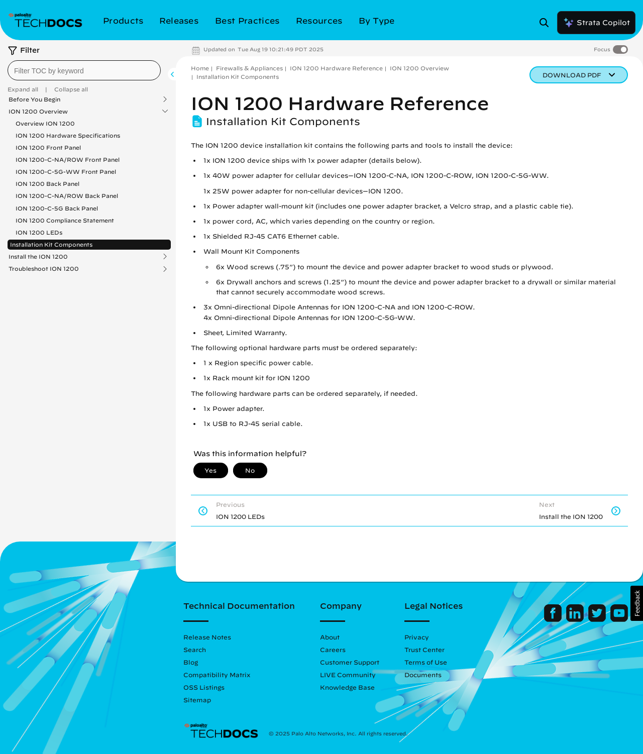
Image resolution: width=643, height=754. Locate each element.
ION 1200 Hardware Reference (336, 68)
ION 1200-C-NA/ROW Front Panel (68, 159)
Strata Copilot (596, 23)
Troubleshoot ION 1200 (44, 269)
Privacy (416, 636)
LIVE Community (348, 674)
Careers (333, 649)
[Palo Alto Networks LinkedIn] (576, 619)
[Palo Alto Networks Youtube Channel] (619, 619)
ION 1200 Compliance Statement (65, 220)
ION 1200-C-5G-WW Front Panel (66, 171)
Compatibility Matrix (216, 674)
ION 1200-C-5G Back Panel (57, 208)
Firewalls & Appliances (249, 68)
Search (194, 649)
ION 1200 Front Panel (48, 147)
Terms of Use (425, 662)
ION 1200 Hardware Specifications (68, 135)
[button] (636, 603)
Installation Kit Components (51, 244)
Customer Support (349, 662)
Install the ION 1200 (38, 257)
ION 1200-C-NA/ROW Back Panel (67, 195)
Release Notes (207, 636)
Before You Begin (34, 99)
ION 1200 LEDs (39, 232)
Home (200, 68)
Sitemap (197, 699)
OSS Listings (204, 687)
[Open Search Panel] (547, 22)
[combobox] (84, 70)
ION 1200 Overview (38, 112)
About (330, 636)
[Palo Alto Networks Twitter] (598, 619)
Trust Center (424, 649)
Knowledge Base (347, 687)
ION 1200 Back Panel (47, 183)
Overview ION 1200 (45, 123)
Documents (423, 674)
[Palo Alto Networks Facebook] (554, 619)
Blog (190, 662)
